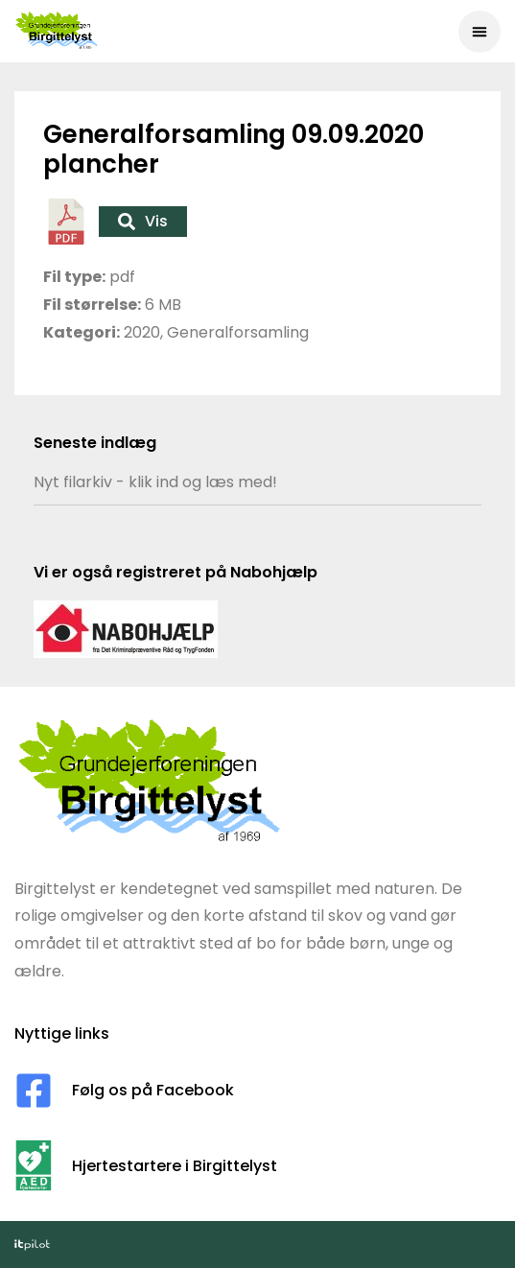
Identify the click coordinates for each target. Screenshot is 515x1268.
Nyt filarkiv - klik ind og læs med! (155, 482)
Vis (143, 221)
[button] (479, 32)
